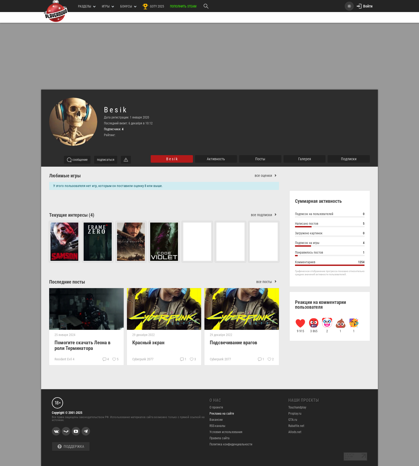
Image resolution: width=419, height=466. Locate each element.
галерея (304, 159)
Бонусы (128, 6)
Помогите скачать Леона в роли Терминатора (82, 345)
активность (216, 159)
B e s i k (115, 110)
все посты (267, 282)
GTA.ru (292, 420)
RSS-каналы (217, 426)
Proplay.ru (294, 413)
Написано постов (329, 224)
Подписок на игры (329, 243)
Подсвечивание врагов (233, 342)
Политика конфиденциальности (231, 444)
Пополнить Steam (183, 6)
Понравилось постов (329, 253)
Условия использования (226, 432)
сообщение (77, 159)
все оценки (267, 175)
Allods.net (294, 432)
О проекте (216, 407)
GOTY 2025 (153, 6)
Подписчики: (113, 129)
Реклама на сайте (222, 413)
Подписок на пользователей (329, 215)
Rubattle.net (296, 426)
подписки (348, 159)
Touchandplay (297, 407)
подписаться (105, 160)
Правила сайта (220, 438)
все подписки (265, 215)
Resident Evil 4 (64, 359)
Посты (260, 159)
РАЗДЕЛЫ (86, 6)
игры (108, 6)
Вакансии (216, 420)
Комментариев (329, 263)
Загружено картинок (329, 234)
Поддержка (70, 446)
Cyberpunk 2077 (142, 359)
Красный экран (148, 342)
